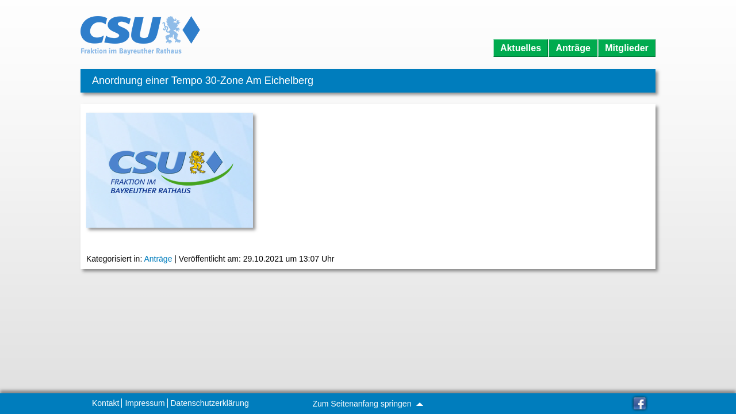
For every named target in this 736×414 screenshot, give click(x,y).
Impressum (144, 403)
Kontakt (105, 403)
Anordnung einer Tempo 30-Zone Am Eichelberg (202, 80)
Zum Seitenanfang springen (367, 403)
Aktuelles (520, 48)
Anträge (572, 48)
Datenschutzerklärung (210, 403)
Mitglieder (627, 48)
